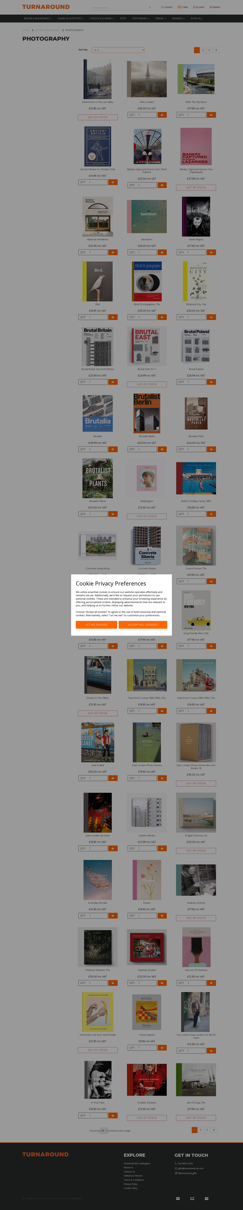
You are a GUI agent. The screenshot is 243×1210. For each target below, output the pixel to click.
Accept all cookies (143, 624)
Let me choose (96, 624)
